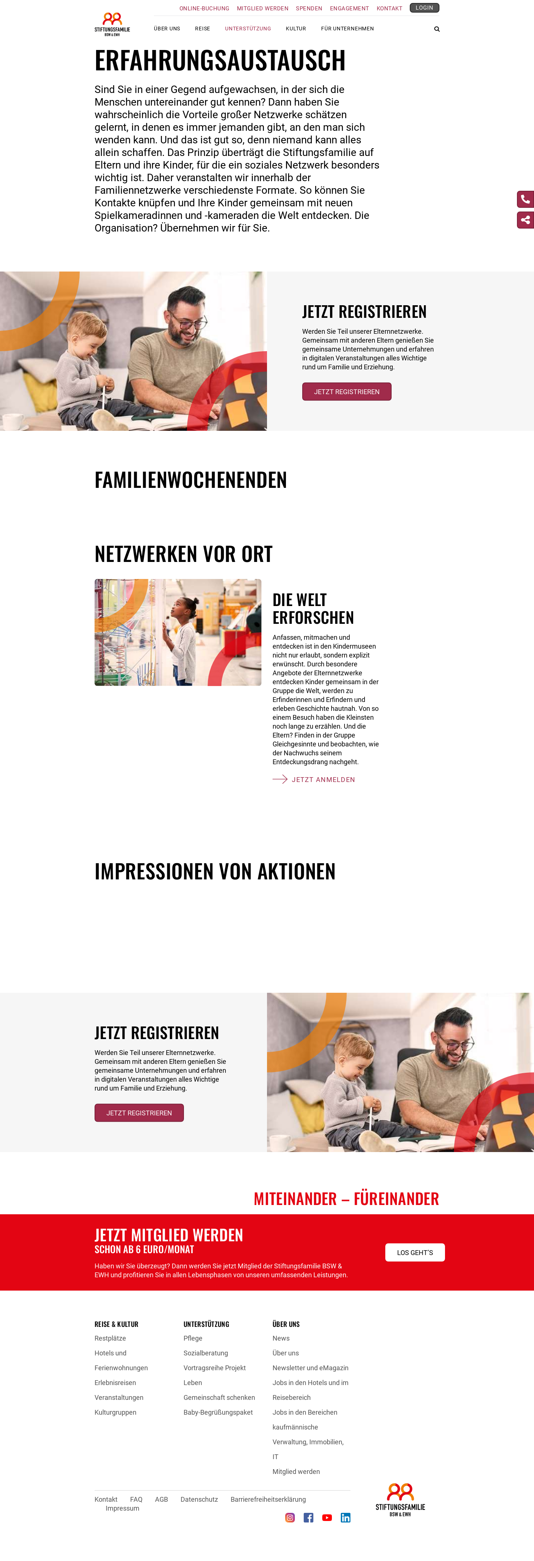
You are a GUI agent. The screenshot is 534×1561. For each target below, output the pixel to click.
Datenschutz (199, 1499)
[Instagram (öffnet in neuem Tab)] (290, 1517)
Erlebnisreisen (115, 1383)
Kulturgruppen (115, 1412)
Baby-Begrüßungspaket (218, 1412)
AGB (161, 1499)
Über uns (167, 31)
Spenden (309, 8)
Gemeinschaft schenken (219, 1397)
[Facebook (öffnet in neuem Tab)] (308, 1517)
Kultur (296, 31)
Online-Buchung (204, 8)
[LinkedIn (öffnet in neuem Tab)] (345, 1517)
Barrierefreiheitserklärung (268, 1499)
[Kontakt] (525, 199)
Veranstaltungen (119, 1397)
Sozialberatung (206, 1353)
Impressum (122, 1508)
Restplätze (110, 1338)
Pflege (193, 1338)
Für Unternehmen (347, 31)
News (281, 1338)
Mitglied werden (263, 8)
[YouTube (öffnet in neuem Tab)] (327, 1517)
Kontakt (390, 8)
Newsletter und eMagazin (311, 1368)
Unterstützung (248, 31)
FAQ (136, 1499)
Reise (202, 31)
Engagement (349, 8)
